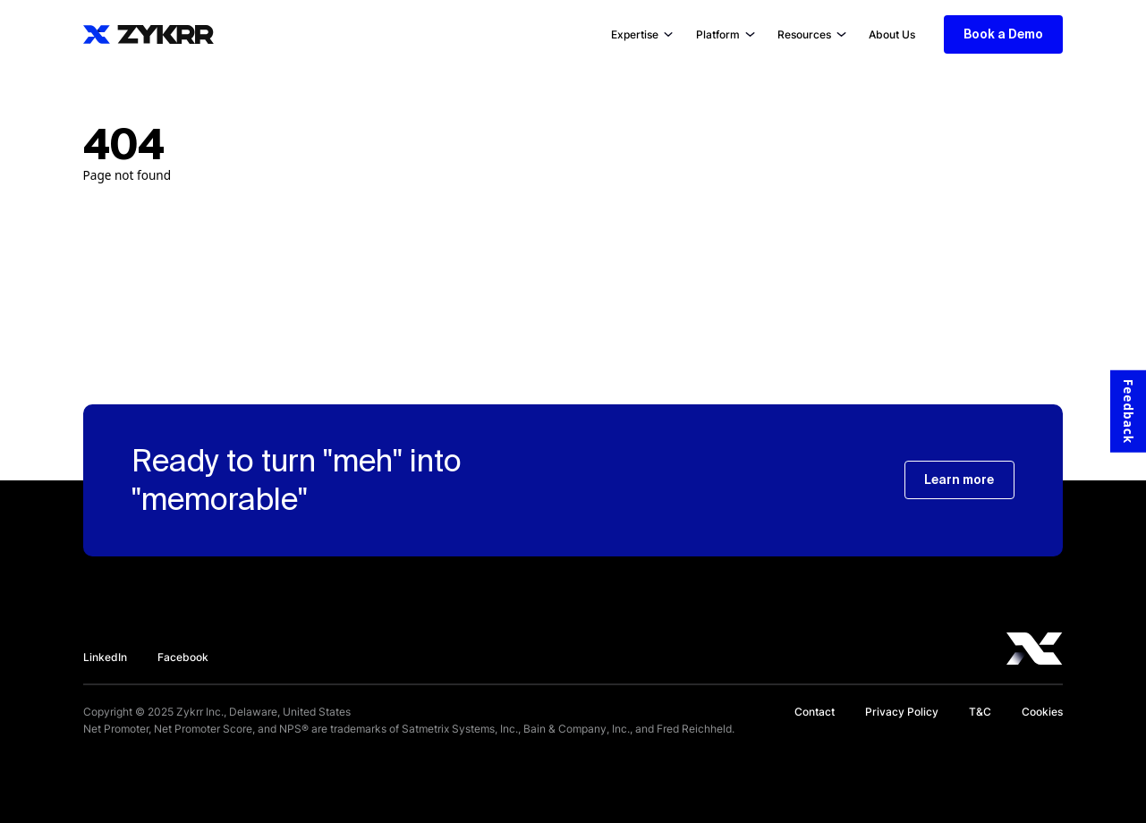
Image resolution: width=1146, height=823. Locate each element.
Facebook (182, 657)
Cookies (1042, 711)
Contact (814, 711)
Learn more (959, 479)
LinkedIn (105, 657)
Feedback (1128, 411)
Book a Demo (1003, 34)
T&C (980, 711)
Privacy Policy (901, 711)
